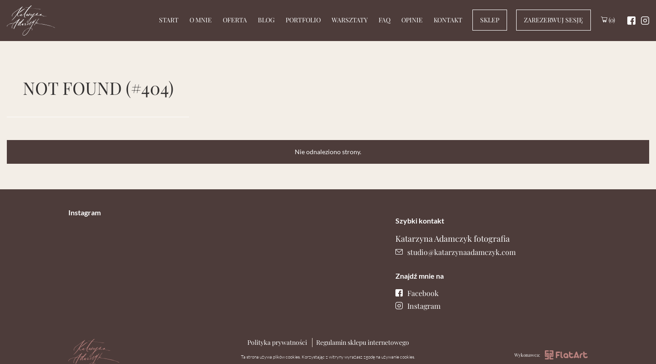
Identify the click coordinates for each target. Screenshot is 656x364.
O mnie (201, 20)
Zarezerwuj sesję (553, 20)
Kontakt (448, 20)
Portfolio (303, 20)
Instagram (418, 306)
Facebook (417, 293)
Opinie (412, 20)
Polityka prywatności (277, 342)
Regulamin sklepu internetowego (362, 342)
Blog (266, 20)
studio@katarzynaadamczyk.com (455, 252)
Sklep (489, 20)
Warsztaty (350, 20)
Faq (384, 20)
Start (169, 20)
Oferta (235, 20)
